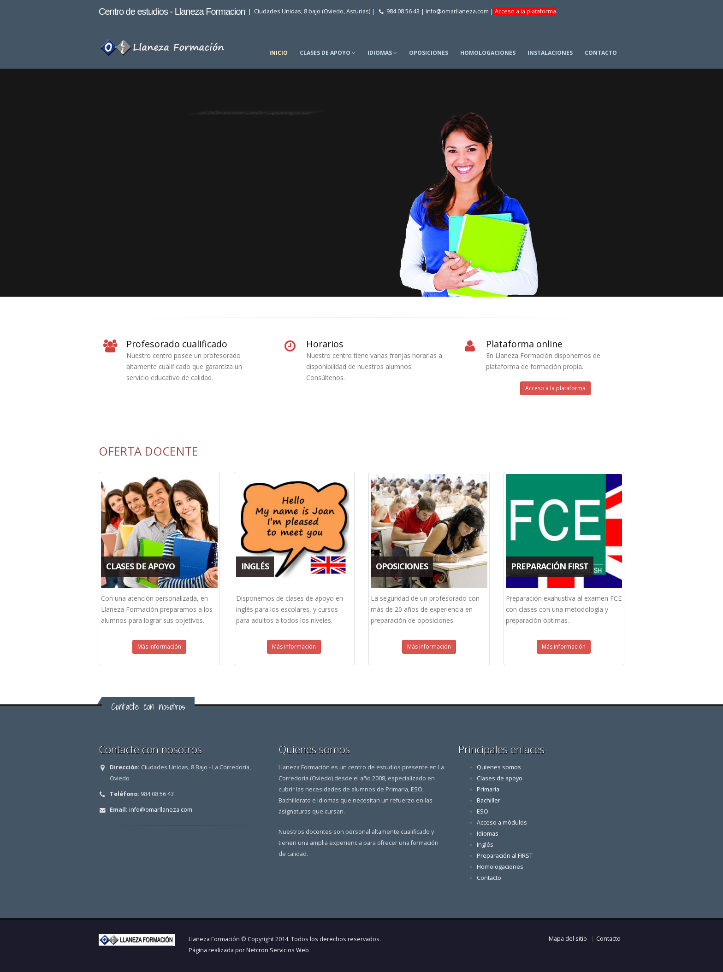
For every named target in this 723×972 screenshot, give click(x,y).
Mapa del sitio (568, 939)
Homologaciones (488, 53)
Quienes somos (499, 767)
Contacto (601, 53)
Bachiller (488, 800)
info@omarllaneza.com (457, 11)
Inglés (485, 845)
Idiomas (382, 53)
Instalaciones (550, 53)
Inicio (278, 53)
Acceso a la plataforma (524, 11)
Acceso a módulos (502, 822)
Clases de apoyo (328, 53)
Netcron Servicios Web (277, 950)
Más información (159, 646)
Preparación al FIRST (505, 856)
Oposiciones (428, 53)
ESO (482, 811)
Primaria (488, 789)
